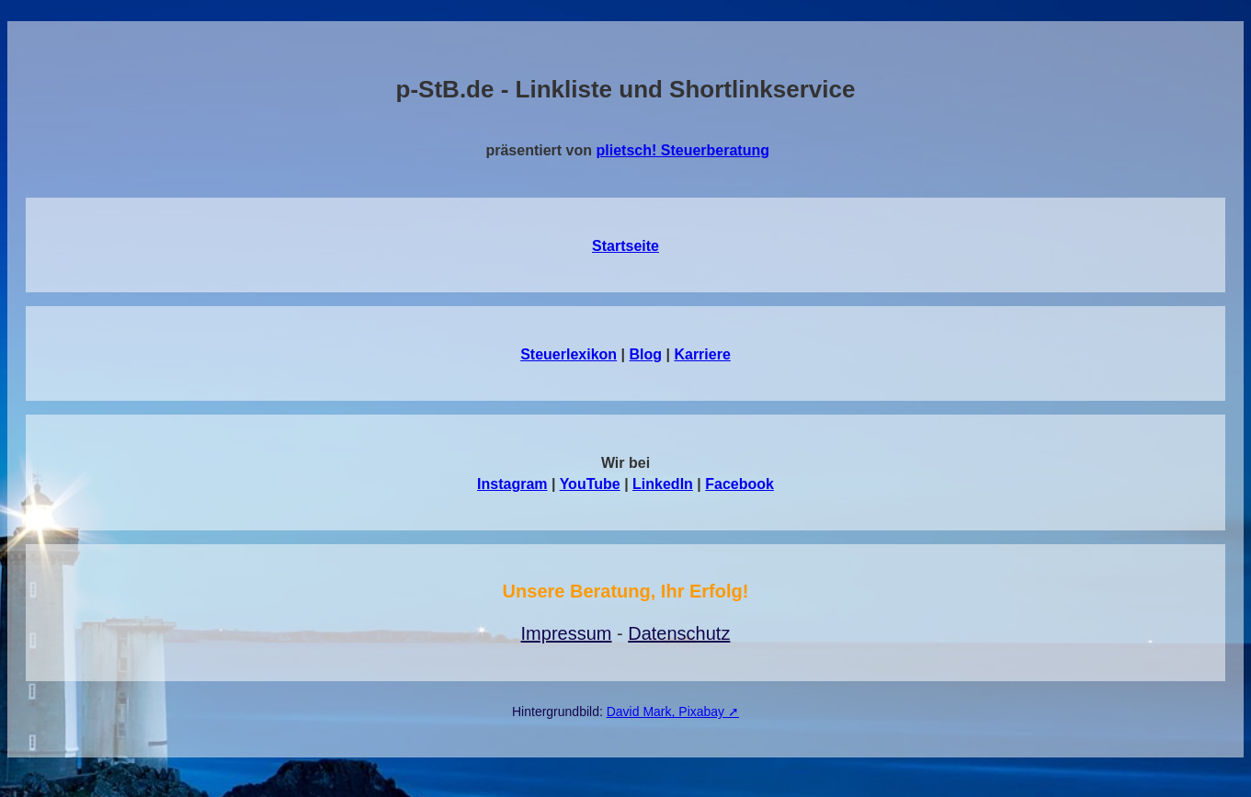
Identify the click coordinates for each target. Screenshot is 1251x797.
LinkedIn (662, 484)
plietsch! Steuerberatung (683, 150)
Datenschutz (679, 633)
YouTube (590, 484)
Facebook (739, 484)
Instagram (512, 484)
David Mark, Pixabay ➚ (673, 711)
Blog (646, 354)
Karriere (702, 354)
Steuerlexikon (568, 354)
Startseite (625, 246)
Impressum (566, 633)
